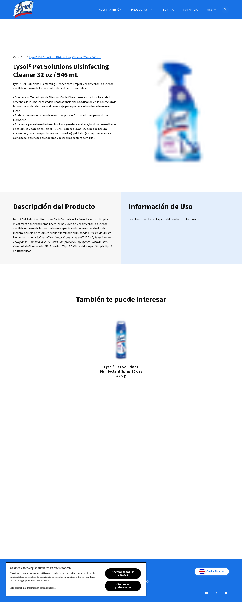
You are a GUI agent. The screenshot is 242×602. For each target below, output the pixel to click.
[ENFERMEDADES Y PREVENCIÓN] (177, 9)
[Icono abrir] (225, 9)
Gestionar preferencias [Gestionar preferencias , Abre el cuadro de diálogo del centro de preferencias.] (123, 586)
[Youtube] (226, 593)
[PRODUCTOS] (88, 9)
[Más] (209, 9)
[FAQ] (146, 581)
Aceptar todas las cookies (123, 573)
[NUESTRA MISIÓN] (59, 9)
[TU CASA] (117, 9)
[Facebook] (216, 593)
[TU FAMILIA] (139, 9)
